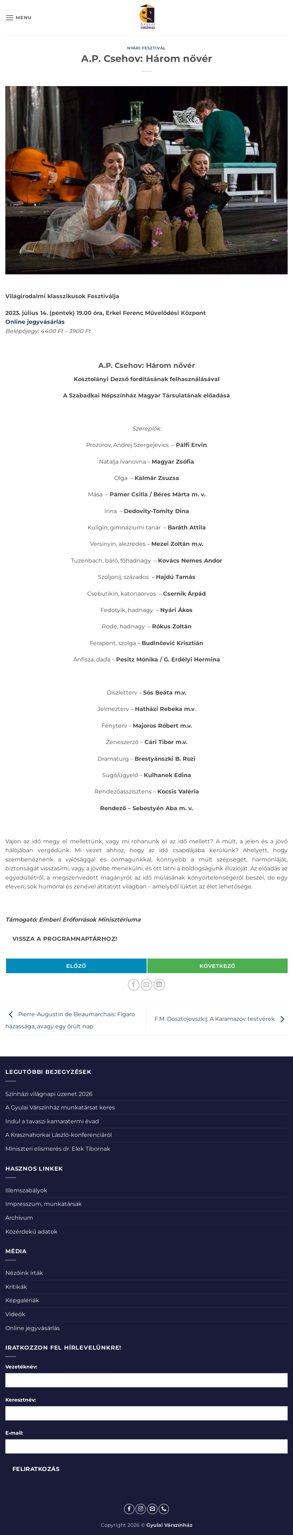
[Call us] (163, 1509)
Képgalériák (22, 1300)
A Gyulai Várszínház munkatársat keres (60, 1107)
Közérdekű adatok (31, 1231)
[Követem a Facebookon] (129, 1509)
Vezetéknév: (21, 1366)
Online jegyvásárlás (32, 1328)
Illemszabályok (26, 1190)
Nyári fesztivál (146, 48)
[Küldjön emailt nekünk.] (152, 1509)
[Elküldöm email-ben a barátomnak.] (146, 985)
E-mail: (14, 1433)
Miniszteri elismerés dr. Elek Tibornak (57, 1148)
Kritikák (16, 1286)
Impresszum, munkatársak (43, 1204)
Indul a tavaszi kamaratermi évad (52, 1121)
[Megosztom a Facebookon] (134, 985)
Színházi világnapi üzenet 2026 (49, 1094)
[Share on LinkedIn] (159, 985)
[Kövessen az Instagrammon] (140, 1509)
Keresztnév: (20, 1400)
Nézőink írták (24, 1273)
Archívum (19, 1217)
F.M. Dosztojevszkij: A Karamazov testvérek (221, 1019)
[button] (18, 17)
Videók (15, 1314)
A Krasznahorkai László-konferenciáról (58, 1135)
